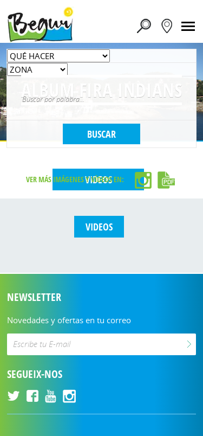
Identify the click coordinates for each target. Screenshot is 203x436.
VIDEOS (99, 226)
